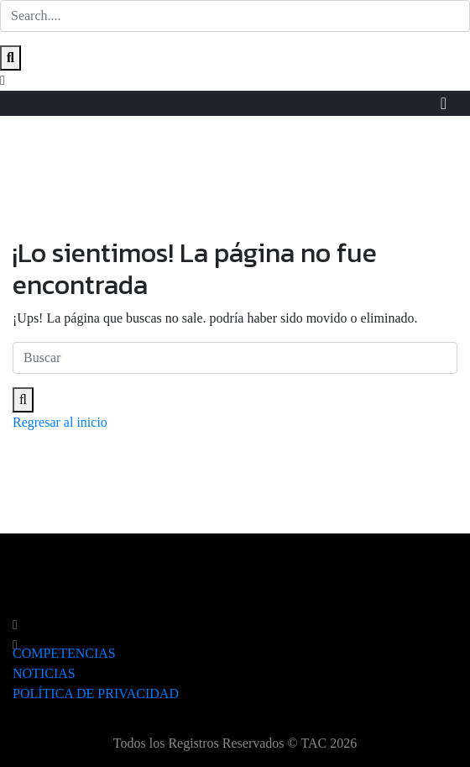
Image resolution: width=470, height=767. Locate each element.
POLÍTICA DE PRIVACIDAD (96, 693)
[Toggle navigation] (443, 103)
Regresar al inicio (60, 422)
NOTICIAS (44, 673)
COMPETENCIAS (64, 653)
